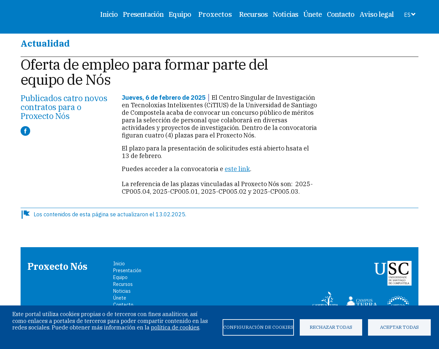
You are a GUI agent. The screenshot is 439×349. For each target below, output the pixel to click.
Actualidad (45, 43)
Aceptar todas (399, 327)
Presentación (143, 14)
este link (237, 169)
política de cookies (175, 327)
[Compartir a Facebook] (25, 131)
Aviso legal (376, 14)
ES (407, 14)
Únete (312, 14)
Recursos (253, 14)
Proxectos (215, 14)
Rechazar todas (331, 327)
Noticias (285, 14)
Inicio (109, 14)
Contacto (341, 14)
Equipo (180, 14)
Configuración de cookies (258, 327)
